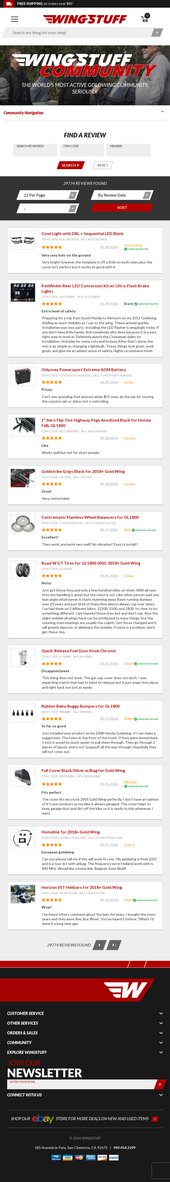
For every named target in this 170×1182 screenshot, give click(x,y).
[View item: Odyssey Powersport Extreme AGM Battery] (22, 376)
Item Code (71, 146)
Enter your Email (23, 1081)
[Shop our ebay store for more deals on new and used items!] (85, 1118)
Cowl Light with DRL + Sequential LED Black (82, 233)
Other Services (22, 1023)
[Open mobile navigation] (15, 19)
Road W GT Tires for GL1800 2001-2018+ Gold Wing (90, 563)
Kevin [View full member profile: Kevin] (128, 382)
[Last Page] (114, 945)
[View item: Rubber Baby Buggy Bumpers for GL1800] (22, 713)
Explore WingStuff (27, 1052)
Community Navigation (24, 112)
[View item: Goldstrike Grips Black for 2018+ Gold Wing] (22, 478)
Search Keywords (30, 146)
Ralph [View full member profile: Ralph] (128, 718)
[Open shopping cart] (153, 19)
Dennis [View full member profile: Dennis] (129, 438)
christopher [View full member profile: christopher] (133, 245)
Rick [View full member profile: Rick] (127, 529)
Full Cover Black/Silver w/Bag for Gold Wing (83, 770)
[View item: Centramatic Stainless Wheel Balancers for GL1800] (22, 524)
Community (19, 1043)
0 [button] (147, 15)
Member (116, 146)
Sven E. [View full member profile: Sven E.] (130, 845)
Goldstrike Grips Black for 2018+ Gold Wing (83, 471)
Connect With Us (24, 1095)
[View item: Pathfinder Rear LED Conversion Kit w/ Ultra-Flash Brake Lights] (22, 292)
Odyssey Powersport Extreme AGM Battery (83, 369)
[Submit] (160, 1084)
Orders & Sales (22, 1033)
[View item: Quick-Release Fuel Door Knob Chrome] (22, 657)
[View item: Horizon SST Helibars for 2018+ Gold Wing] (22, 894)
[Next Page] (99, 945)
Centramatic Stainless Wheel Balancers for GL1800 (90, 517)
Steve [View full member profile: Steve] (129, 576)
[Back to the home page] (85, 19)
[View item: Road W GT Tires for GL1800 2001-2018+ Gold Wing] (22, 570)
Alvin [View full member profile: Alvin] (128, 900)
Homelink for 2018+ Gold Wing (70, 831)
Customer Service (25, 1013)
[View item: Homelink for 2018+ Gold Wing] (22, 838)
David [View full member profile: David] (128, 663)
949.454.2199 (124, 1147)
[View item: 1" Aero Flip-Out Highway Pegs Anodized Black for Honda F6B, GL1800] (22, 426)
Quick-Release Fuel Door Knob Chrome (78, 650)
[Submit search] (157, 32)
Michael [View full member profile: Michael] (130, 782)
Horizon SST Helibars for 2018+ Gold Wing (81, 887)
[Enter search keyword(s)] (79, 32)
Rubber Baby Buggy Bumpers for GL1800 (80, 706)
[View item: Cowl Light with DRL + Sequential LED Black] (22, 240)
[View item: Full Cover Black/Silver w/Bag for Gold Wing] (22, 777)
